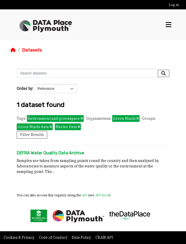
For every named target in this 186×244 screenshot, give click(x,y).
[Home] (13, 50)
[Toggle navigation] (168, 24)
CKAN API (104, 237)
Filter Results (32, 134)
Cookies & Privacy (19, 237)
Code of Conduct (53, 237)
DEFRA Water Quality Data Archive (50, 153)
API (84, 195)
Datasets (32, 50)
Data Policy (82, 237)
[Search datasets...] (87, 73)
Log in (174, 5)
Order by (24, 88)
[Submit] (163, 73)
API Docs (102, 195)
